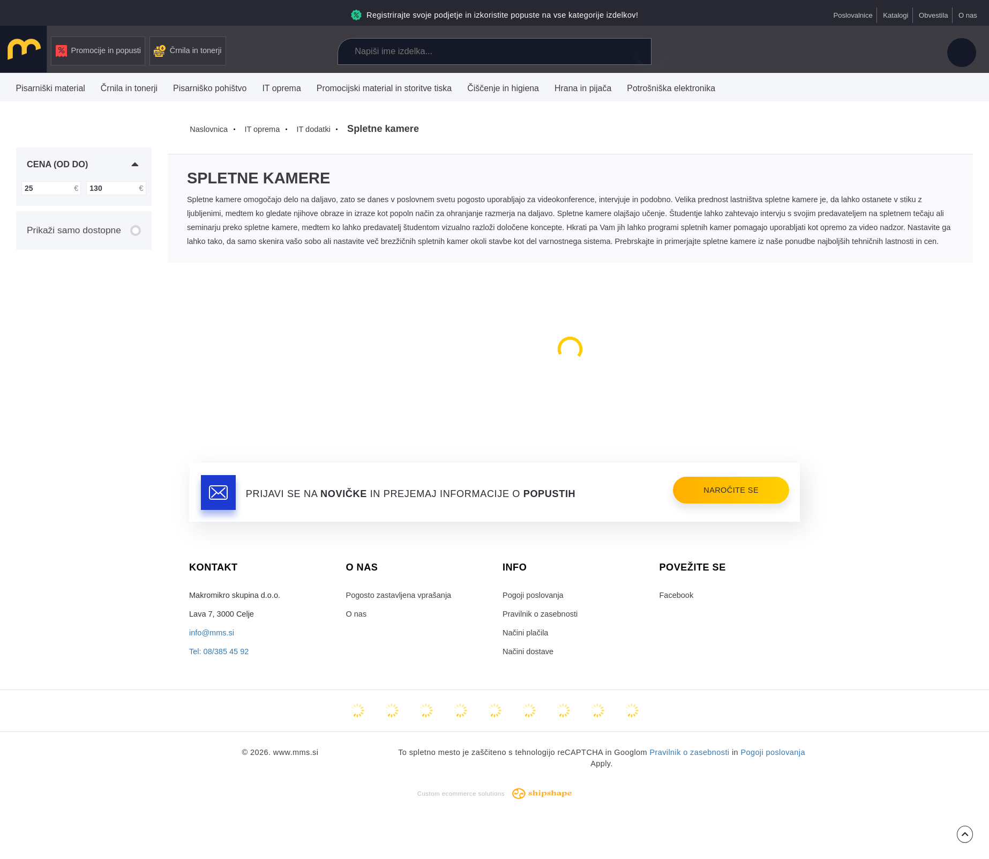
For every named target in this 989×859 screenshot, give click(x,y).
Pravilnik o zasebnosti (540, 614)
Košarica (917, 52)
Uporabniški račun (961, 52)
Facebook (677, 595)
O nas (967, 15)
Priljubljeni (881, 52)
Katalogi (895, 15)
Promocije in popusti (98, 51)
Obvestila (933, 15)
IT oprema (262, 129)
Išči (650, 51)
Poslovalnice (853, 15)
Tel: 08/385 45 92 (219, 651)
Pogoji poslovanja (533, 595)
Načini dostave (528, 651)
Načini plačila (525, 632)
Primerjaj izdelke (845, 52)
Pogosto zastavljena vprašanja (399, 595)
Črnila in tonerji (188, 51)
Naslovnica (209, 129)
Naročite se (731, 490)
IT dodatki (313, 129)
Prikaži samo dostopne (84, 230)
